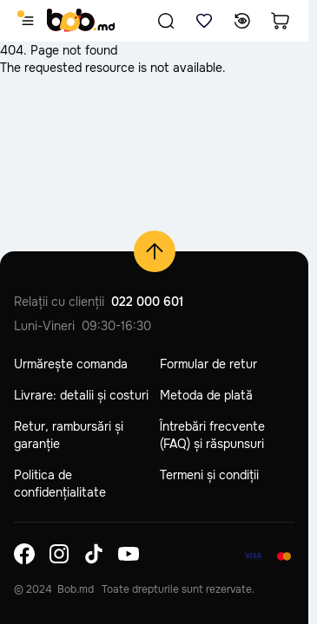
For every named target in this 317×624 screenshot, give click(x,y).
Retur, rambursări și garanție (68, 435)
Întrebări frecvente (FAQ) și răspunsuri (212, 435)
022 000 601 (147, 301)
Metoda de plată (206, 395)
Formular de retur (208, 364)
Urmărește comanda (71, 364)
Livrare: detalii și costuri (81, 395)
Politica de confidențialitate (60, 483)
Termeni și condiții (209, 475)
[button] (166, 21)
